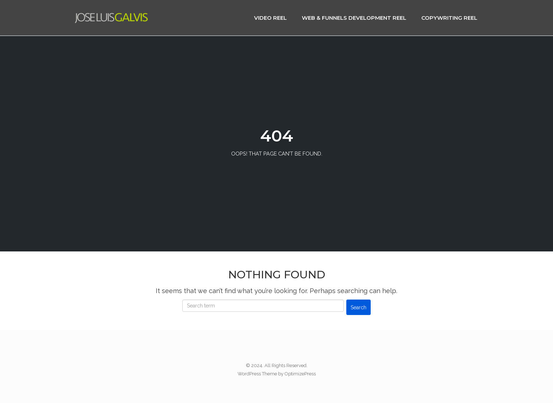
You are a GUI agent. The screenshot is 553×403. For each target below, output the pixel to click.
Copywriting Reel (449, 17)
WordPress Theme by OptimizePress (277, 373)
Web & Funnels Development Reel (354, 17)
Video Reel (270, 17)
